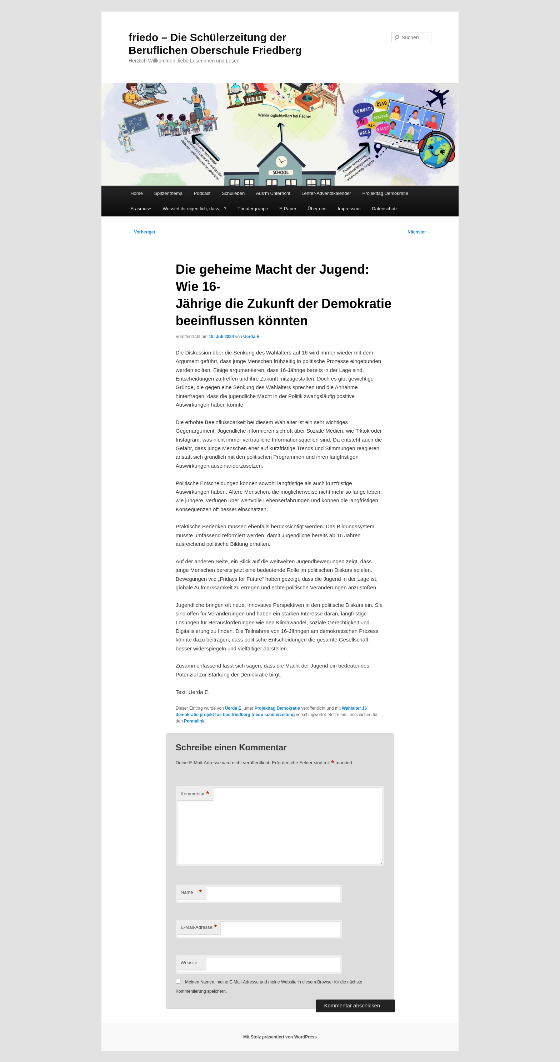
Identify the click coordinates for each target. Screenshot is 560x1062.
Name (191, 892)
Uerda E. (252, 336)
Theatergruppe (253, 208)
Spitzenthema (168, 193)
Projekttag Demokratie (385, 193)
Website (189, 962)
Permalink (194, 721)
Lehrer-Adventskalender (326, 193)
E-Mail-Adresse (199, 927)
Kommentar (195, 794)
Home (136, 193)
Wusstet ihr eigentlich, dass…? (194, 208)
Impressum (349, 208)
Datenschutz (385, 208)
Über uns (317, 208)
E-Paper (287, 208)
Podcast (202, 193)
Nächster (419, 232)
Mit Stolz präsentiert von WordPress (280, 1037)
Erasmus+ (140, 208)
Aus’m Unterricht (273, 193)
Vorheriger (142, 232)
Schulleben (233, 193)
